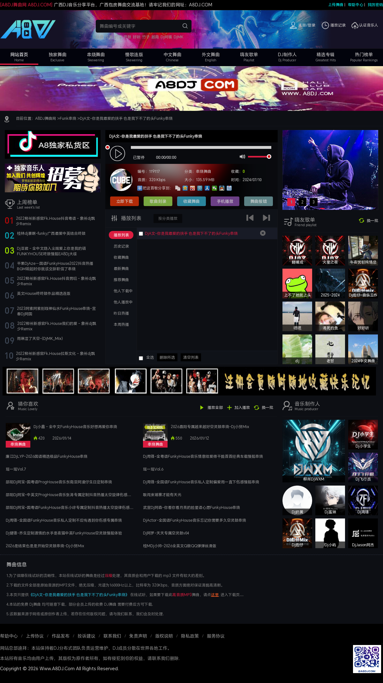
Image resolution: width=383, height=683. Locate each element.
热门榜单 (364, 54)
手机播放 (225, 201)
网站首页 (19, 54)
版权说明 (164, 636)
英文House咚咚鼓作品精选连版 (44, 293)
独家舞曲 (57, 54)
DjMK (179, 37)
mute (242, 156)
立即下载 (124, 201)
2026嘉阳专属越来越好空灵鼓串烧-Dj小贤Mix (210, 426)
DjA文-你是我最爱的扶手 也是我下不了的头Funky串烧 (126, 118)
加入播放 (242, 407)
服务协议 (216, 636)
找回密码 (375, 4)
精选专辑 (325, 54)
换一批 (372, 220)
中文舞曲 (172, 54)
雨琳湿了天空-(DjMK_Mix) (40, 338)
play (118, 154)
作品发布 (61, 636)
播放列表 (130, 218)
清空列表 (191, 357)
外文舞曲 (211, 54)
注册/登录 (306, 25)
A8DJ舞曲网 (45, 118)
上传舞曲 (335, 4)
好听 (136, 37)
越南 (155, 37)
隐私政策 (190, 636)
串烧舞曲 (96, 54)
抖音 (99, 37)
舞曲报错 (258, 201)
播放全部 (215, 407)
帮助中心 (355, 4)
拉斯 (109, 37)
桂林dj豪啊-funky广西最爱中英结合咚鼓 (51, 233)
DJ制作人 (287, 54)
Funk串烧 (68, 118)
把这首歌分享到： (158, 188)
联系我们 (112, 636)
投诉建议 (86, 636)
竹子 (146, 37)
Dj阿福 (166, 37)
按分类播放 (167, 218)
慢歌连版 (134, 54)
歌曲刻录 (158, 201)
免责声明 (138, 636)
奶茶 (118, 37)
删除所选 (167, 357)
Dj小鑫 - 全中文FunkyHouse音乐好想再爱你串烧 (75, 426)
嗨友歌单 (249, 54)
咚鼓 (127, 37)
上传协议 (35, 636)
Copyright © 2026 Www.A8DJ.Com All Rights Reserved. (59, 668)
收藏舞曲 (191, 201)
